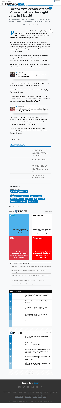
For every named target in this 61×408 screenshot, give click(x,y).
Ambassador (23, 201)
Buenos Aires (14, 201)
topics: (12, 194)
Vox (36, 199)
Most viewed (15, 291)
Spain (39, 196)
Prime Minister (15, 199)
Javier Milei (14, 191)
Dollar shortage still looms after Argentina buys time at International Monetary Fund (40, 168)
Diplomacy (33, 196)
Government (29, 199)
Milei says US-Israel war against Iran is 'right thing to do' (31, 76)
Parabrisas (54, 392)
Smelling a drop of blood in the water (38, 176)
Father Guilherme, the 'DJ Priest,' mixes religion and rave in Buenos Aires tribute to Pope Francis (40, 152)
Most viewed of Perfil (30, 333)
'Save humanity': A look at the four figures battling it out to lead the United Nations (32, 110)
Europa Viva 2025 (33, 201)
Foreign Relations (23, 196)
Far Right (41, 199)
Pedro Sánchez (23, 191)
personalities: (15, 189)
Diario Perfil (7, 392)
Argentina (14, 196)
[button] (50, 8)
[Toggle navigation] (2, 4)
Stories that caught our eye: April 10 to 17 (39, 160)
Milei (22, 199)
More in (18, 211)
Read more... (21, 72)
